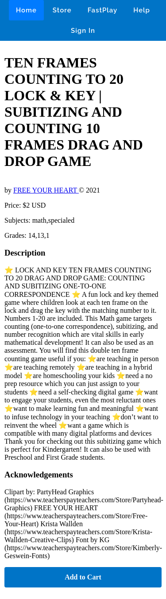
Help (141, 10)
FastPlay (103, 10)
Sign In (83, 31)
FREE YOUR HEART (46, 190)
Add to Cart (83, 577)
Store (62, 10)
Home (26, 10)
